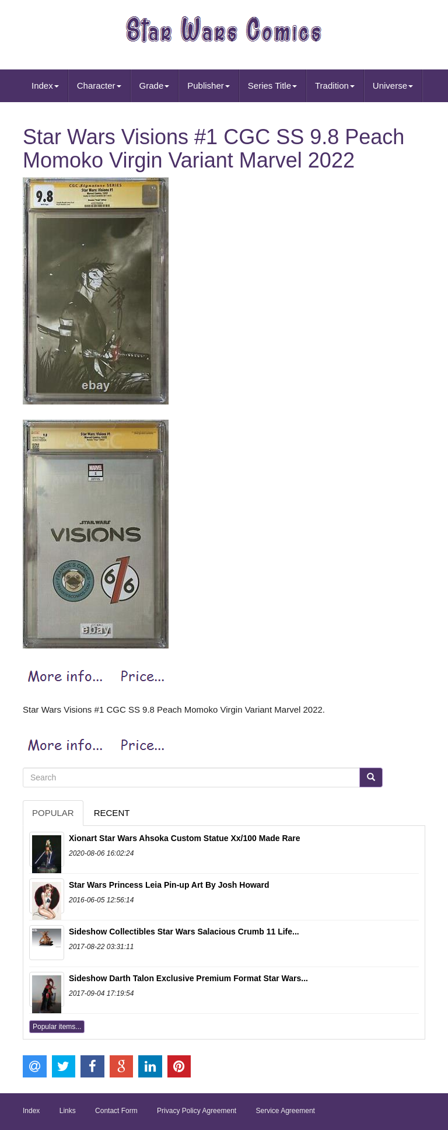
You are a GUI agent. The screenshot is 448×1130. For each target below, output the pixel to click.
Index (45, 85)
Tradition (335, 85)
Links (68, 1111)
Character (99, 85)
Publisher (208, 85)
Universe (393, 85)
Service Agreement (285, 1111)
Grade (154, 85)
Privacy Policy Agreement (196, 1111)
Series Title (272, 85)
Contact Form (116, 1111)
